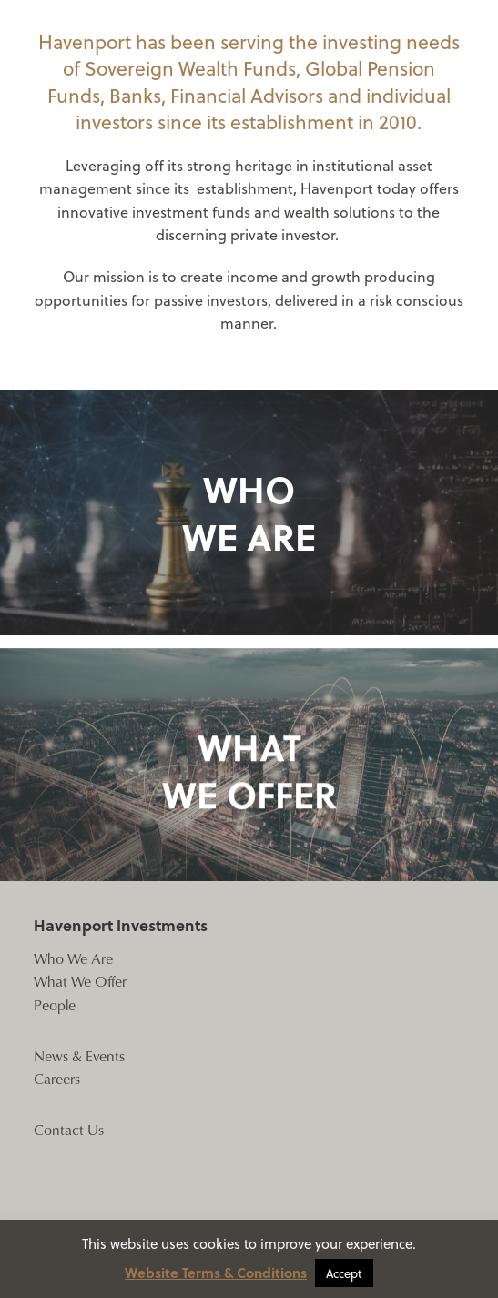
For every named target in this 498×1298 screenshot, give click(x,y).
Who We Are (73, 958)
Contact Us (69, 1129)
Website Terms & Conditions (216, 1273)
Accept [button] (344, 1273)
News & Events (79, 1055)
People (55, 1004)
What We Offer (80, 981)
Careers (57, 1078)
